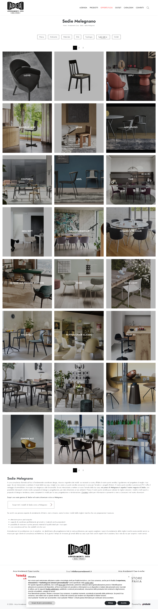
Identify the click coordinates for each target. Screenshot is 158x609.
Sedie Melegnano (90, 26)
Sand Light (130, 283)
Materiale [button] (66, 37)
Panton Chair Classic (79, 335)
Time (130, 179)
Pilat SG (131, 335)
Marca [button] (41, 37)
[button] (129, 577)
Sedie (81, 26)
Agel (79, 179)
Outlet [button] (116, 37)
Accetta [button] (123, 603)
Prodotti (94, 7)
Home (65, 26)
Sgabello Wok (27, 127)
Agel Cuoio (130, 127)
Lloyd (27, 75)
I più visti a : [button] (103, 37)
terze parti (62, 585)
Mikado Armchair (79, 231)
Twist (27, 387)
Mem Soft (27, 231)
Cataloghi (128, 7)
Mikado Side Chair (131, 231)
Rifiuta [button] (110, 603)
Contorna (27, 179)
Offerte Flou (107, 7)
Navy (79, 387)
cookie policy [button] (89, 583)
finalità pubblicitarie (52, 589)
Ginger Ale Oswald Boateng (27, 283)
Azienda (83, 7)
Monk (79, 127)
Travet (79, 75)
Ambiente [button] (53, 37)
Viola (130, 438)
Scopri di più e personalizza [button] (42, 603)
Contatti (140, 7)
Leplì (131, 75)
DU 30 (131, 387)
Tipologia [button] (88, 37)
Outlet (118, 7)
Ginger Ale (27, 438)
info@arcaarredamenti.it (81, 571)
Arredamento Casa (73, 26)
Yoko (79, 283)
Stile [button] (77, 37)
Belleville (27, 335)
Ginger (79, 438)
